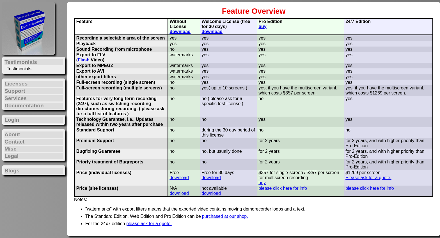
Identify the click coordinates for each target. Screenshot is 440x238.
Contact (14, 142)
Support (14, 91)
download (180, 31)
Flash (84, 59)
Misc (10, 149)
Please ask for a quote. (368, 177)
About (12, 134)
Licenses (15, 84)
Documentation (24, 105)
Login (11, 120)
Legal (11, 156)
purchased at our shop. (225, 216)
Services (15, 98)
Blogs (11, 171)
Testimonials (19, 68)
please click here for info (282, 188)
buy (262, 26)
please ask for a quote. (149, 223)
